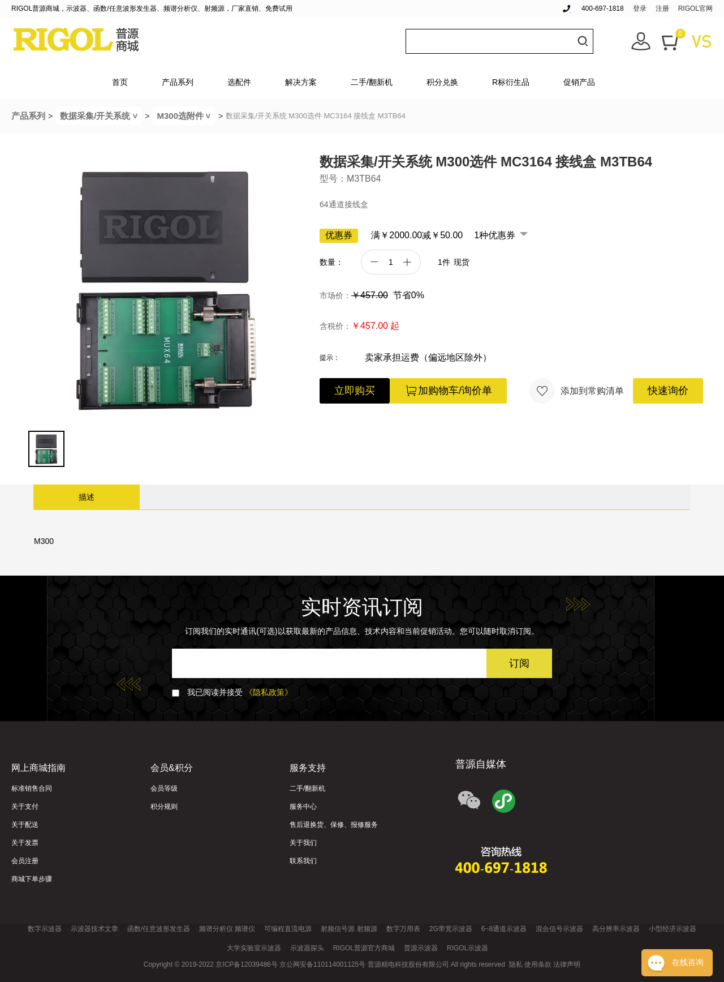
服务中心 (303, 807)
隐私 (516, 964)
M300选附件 (186, 116)
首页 (120, 82)
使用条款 (537, 964)
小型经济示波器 (672, 929)
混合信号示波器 (559, 929)
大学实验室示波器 (254, 948)
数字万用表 (403, 929)
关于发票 (24, 843)
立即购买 (354, 390)
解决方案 (301, 82)
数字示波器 (45, 929)
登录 (640, 8)
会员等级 (164, 788)
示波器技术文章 (94, 929)
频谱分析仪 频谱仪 (227, 929)
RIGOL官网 (695, 8)
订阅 (519, 663)
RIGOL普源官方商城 (364, 948)
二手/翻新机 (372, 82)
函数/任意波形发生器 (158, 929)
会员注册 (24, 861)
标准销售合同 (31, 788)
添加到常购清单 (576, 391)
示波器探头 (307, 948)
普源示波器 (421, 948)
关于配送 (24, 825)
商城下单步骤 (31, 879)
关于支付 (24, 807)
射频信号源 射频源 (349, 929)
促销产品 (579, 82)
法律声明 (566, 964)
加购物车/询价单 (448, 391)
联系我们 (303, 861)
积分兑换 (442, 82)
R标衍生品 (510, 82)
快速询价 (668, 390)
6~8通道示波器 (504, 929)
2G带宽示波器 (450, 929)
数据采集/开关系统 (101, 116)
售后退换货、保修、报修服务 (334, 825)
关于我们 (303, 843)
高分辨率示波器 (616, 929)
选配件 (239, 82)
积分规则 (164, 807)
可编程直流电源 (288, 929)
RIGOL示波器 (467, 948)
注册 (662, 8)
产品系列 (177, 82)
